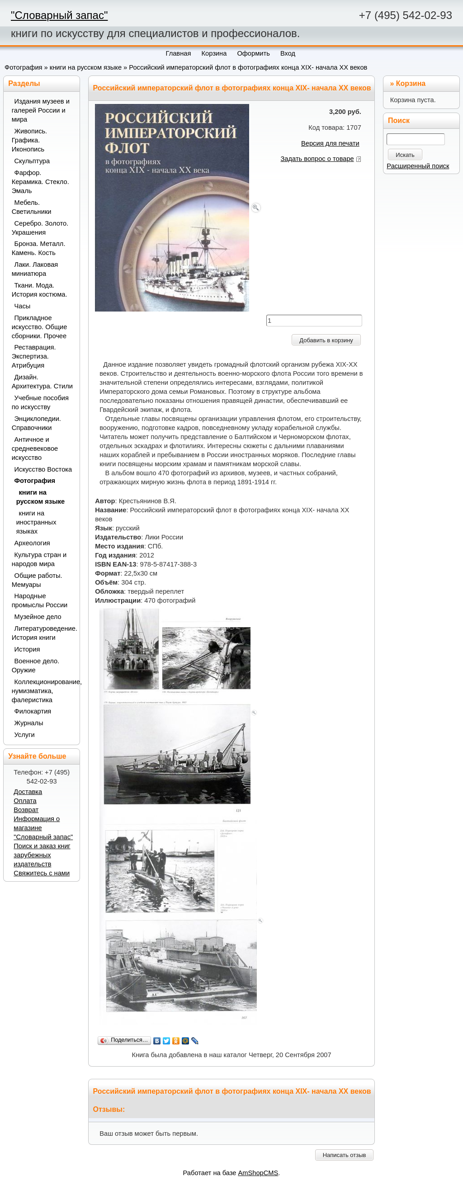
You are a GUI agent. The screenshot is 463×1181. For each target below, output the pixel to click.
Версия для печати (330, 143)
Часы (22, 306)
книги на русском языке (86, 67)
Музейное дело (37, 616)
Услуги (24, 734)
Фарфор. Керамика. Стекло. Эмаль (40, 181)
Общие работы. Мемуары (37, 580)
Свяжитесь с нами (42, 873)
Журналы (28, 723)
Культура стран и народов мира (39, 559)
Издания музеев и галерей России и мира (41, 110)
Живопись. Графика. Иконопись (29, 140)
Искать (405, 154)
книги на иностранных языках (36, 522)
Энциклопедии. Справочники (36, 423)
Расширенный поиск (418, 166)
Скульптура (32, 161)
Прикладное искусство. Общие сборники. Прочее (39, 327)
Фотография (24, 67)
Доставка (28, 791)
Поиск (399, 120)
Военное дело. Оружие (36, 665)
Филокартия (33, 711)
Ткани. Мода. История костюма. (39, 290)
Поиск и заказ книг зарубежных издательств (42, 855)
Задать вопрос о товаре (317, 158)
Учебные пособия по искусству (40, 402)
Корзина (410, 83)
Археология (32, 543)
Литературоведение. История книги (42, 633)
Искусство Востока (43, 469)
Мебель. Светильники (32, 207)
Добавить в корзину (326, 340)
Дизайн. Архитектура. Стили (42, 381)
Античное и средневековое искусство (35, 448)
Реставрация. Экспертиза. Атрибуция (34, 356)
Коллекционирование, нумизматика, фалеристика (42, 691)
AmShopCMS (258, 1172)
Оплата (25, 800)
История (27, 649)
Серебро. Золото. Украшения (40, 228)
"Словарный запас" (59, 15)
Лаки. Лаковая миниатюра (35, 269)
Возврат (26, 809)
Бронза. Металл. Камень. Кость (39, 248)
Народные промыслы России (40, 600)
